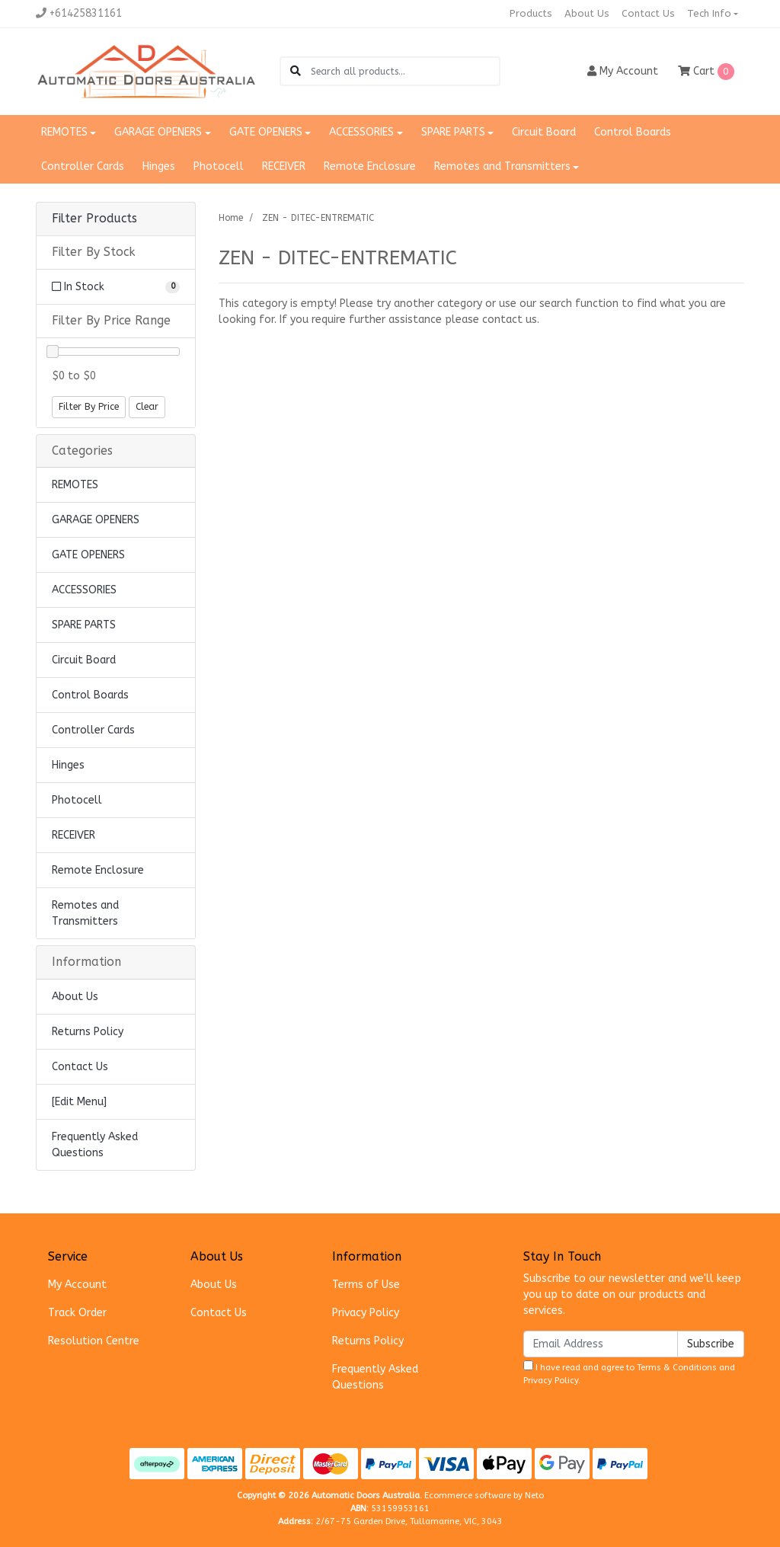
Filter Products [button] (94, 218)
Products (531, 13)
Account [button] (622, 71)
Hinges (158, 166)
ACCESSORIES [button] (361, 132)
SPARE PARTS (84, 624)
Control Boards (632, 132)
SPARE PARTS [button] (453, 132)
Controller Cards (82, 166)
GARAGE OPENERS (95, 519)
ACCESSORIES (84, 589)
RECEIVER (283, 166)
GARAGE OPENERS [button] (158, 132)
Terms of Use (366, 1284)
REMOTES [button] (64, 132)
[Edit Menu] (79, 1101)
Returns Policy (87, 1031)
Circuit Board (544, 132)
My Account (77, 1284)
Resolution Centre (93, 1340)
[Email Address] (600, 1344)
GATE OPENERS (88, 554)
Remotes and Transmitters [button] (502, 166)
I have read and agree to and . (629, 1373)
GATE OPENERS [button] (265, 132)
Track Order (77, 1312)
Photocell (218, 166)
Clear (147, 406)
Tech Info (709, 13)
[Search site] (295, 71)
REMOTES (75, 484)
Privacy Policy (365, 1312)
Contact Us (648, 13)
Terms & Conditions (677, 1368)
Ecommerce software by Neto (484, 1496)
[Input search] (405, 71)
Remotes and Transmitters (85, 913)
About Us (586, 13)
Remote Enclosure (370, 166)
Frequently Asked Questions (95, 1144)
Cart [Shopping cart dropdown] (706, 71)
